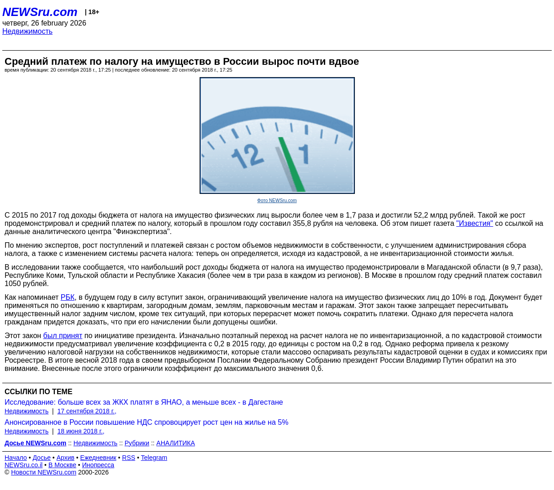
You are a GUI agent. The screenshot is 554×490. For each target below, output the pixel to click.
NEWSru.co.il (23, 465)
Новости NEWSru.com (43, 472)
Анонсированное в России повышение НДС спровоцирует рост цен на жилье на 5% (146, 422)
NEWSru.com (40, 12)
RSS (128, 457)
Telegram (154, 457)
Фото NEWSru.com (276, 200)
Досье (41, 457)
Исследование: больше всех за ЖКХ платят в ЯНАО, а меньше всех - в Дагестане (144, 402)
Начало (16, 457)
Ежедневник (98, 457)
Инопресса (98, 465)
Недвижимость (27, 31)
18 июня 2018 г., (81, 431)
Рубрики (137, 443)
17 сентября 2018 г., (87, 411)
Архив (65, 457)
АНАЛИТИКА (175, 443)
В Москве (62, 465)
